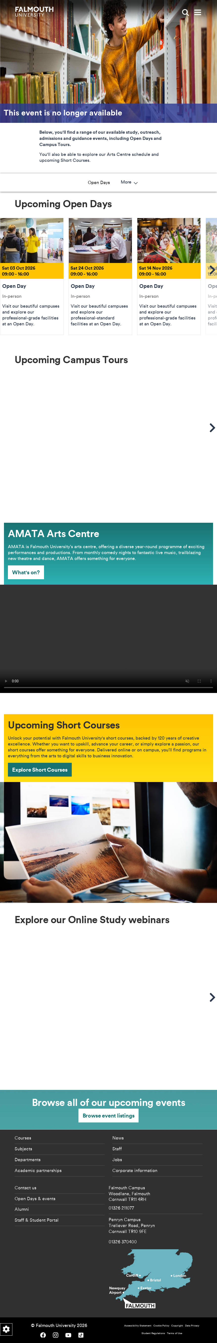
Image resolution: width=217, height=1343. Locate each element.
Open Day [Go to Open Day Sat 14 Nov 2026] (169, 276)
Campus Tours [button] (70, 182)
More (192, 182)
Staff (117, 1148)
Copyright (177, 1325)
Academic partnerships (38, 1170)
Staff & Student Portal (37, 1220)
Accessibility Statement (137, 1325)
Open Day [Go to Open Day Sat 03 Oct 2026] (32, 276)
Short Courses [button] (159, 182)
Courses (23, 1137)
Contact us (25, 1187)
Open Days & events (35, 1198)
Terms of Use (174, 1333)
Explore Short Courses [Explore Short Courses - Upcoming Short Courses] (40, 769)
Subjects (23, 1148)
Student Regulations (153, 1333)
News (118, 1137)
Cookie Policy (161, 1325)
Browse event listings (109, 1115)
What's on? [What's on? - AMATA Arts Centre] (26, 572)
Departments (28, 1159)
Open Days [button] (35, 182)
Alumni (22, 1209)
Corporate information (134, 1170)
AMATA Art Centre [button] (115, 182)
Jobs (117, 1159)
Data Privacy (192, 1325)
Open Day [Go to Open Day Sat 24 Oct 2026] (100, 276)
